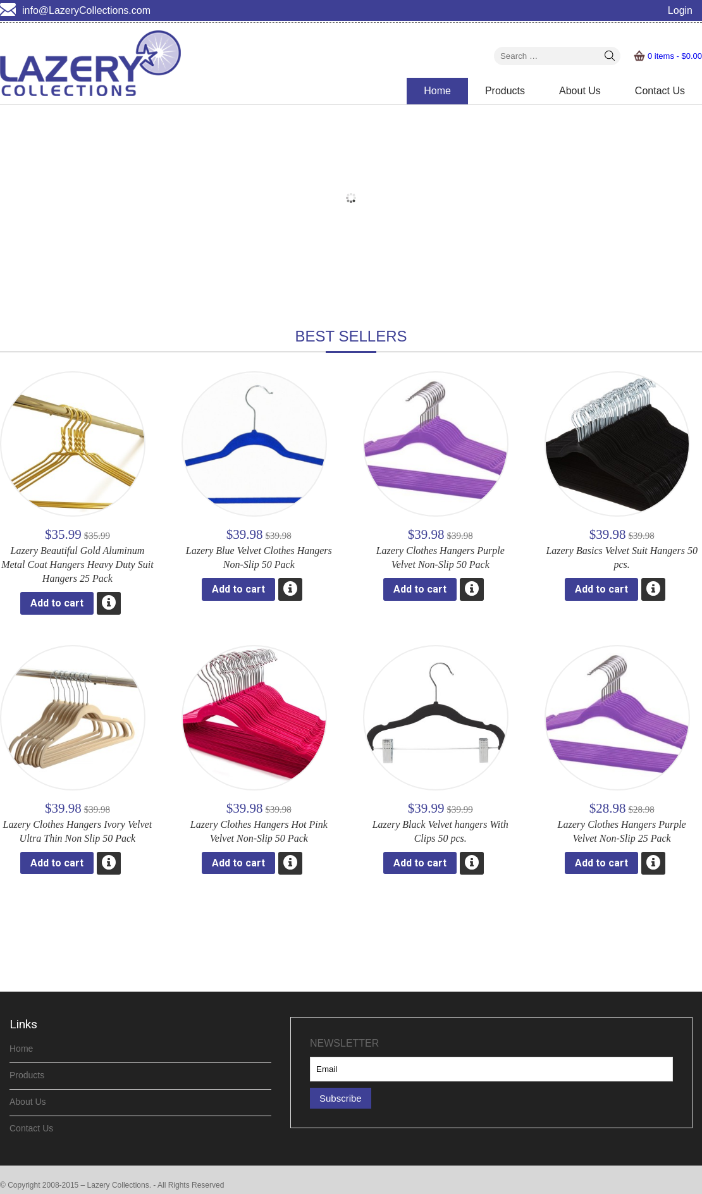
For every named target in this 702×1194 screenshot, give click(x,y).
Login (680, 10)
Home (437, 90)
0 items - (675, 56)
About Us (580, 90)
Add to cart (56, 603)
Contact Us (660, 90)
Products (505, 90)
